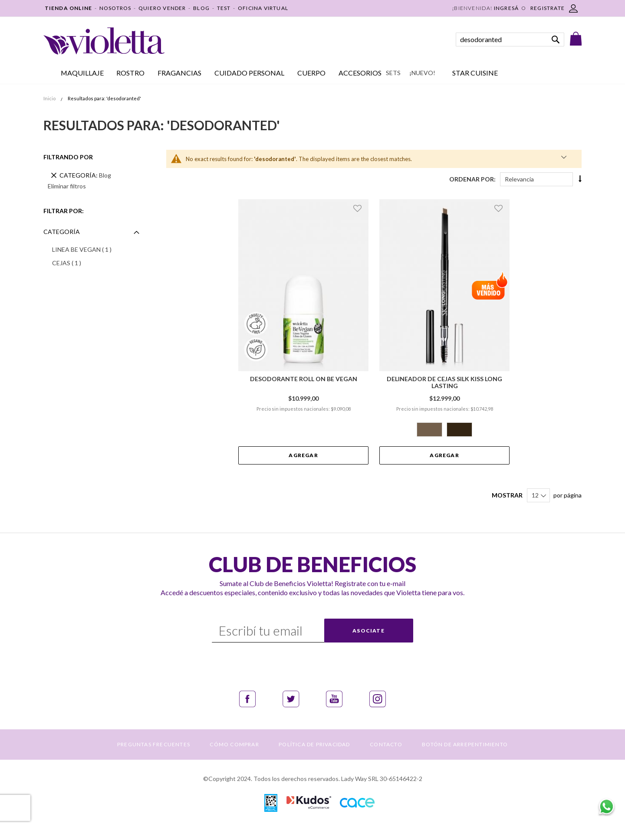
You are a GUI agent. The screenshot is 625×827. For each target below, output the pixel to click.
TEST (224, 8)
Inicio (49, 98)
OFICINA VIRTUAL (263, 8)
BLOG (201, 8)
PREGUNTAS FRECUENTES (153, 744)
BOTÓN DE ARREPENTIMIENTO (465, 744)
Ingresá (506, 8)
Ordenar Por (471, 179)
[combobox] (510, 39)
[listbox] (444, 430)
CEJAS (78, 263)
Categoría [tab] (61, 231)
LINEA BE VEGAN (93, 249)
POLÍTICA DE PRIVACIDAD (314, 744)
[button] (358, 208)
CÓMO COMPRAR (234, 744)
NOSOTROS (115, 8)
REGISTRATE (547, 8)
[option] (429, 429)
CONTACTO (386, 744)
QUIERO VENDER (162, 8)
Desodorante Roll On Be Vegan (303, 379)
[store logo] (103, 41)
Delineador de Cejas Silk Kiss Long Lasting (444, 382)
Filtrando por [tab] (68, 157)
